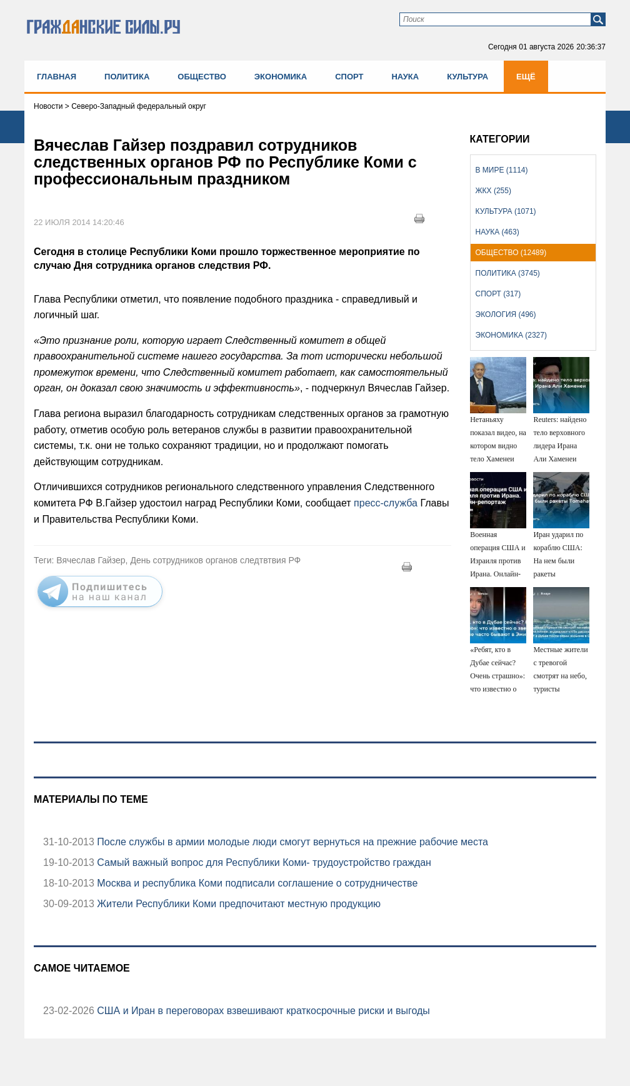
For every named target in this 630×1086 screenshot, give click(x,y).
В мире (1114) (502, 170)
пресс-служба (386, 503)
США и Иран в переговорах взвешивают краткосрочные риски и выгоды (262, 1010)
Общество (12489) (511, 252)
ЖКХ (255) (493, 190)
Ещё (526, 76)
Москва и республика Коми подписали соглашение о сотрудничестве (256, 883)
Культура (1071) (506, 211)
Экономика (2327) (511, 335)
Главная (56, 76)
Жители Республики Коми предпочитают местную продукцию (237, 903)
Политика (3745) (508, 273)
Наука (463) (497, 232)
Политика (126, 76)
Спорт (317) (498, 293)
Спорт (349, 76)
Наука (405, 76)
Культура (467, 76)
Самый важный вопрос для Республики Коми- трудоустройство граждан (262, 862)
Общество (202, 76)
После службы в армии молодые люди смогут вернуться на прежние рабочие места (291, 842)
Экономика (280, 76)
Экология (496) (506, 314)
